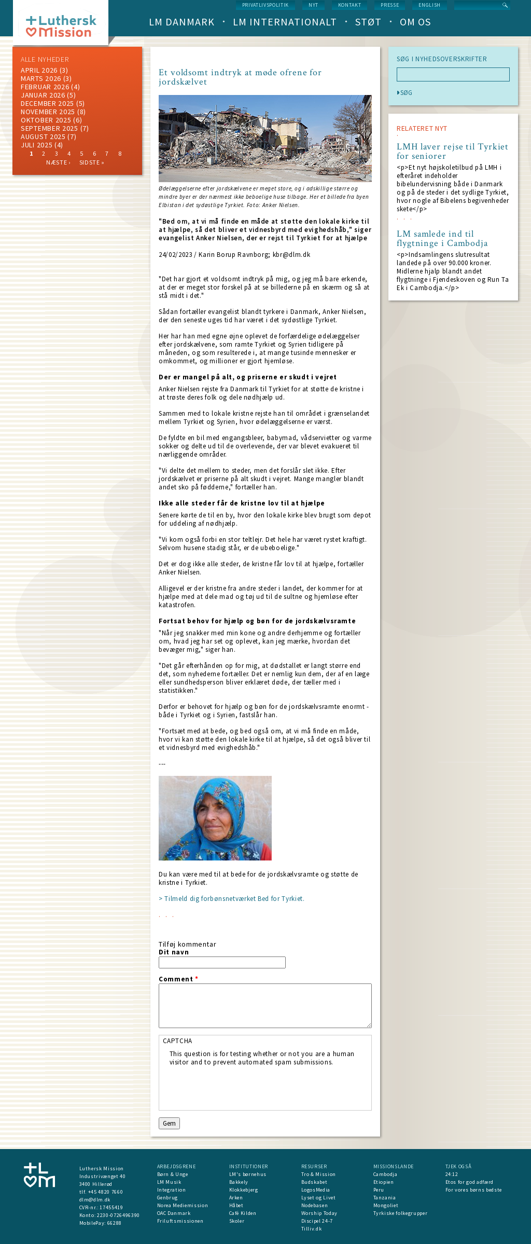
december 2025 (47, 103)
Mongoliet (386, 1205)
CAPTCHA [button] (178, 1040)
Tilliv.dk (311, 1228)
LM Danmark (182, 21)
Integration (171, 1189)
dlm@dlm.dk (95, 1199)
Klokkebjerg (243, 1189)
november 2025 (48, 111)
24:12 (451, 1174)
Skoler (237, 1221)
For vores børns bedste (473, 1189)
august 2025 (43, 136)
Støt (368, 21)
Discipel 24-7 (317, 1221)
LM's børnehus (248, 1174)
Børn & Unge (172, 1174)
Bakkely (239, 1182)
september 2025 (49, 128)
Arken (236, 1197)
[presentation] (248, 1087)
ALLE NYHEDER (44, 59)
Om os (415, 21)
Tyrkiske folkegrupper (400, 1213)
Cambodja (385, 1174)
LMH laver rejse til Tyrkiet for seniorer (453, 151)
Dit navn (174, 952)
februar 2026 (45, 86)
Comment (179, 979)
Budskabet (314, 1182)
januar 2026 (43, 95)
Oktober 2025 (46, 120)
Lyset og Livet (318, 1197)
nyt (313, 5)
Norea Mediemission (182, 1205)
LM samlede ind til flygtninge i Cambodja (442, 238)
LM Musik (169, 1182)
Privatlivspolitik (265, 5)
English (429, 5)
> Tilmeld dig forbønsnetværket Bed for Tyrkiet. (232, 898)
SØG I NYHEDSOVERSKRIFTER (442, 59)
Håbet (236, 1205)
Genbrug (167, 1197)
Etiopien (383, 1182)
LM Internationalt (285, 21)
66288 (114, 1223)
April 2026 (39, 70)
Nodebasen (314, 1205)
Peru (379, 1189)
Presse (390, 5)
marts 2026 (41, 78)
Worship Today (319, 1213)
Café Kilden (243, 1213)
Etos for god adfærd (469, 1182)
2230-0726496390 (118, 1215)
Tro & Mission (318, 1174)
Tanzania (384, 1197)
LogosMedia (316, 1189)
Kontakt (349, 5)
